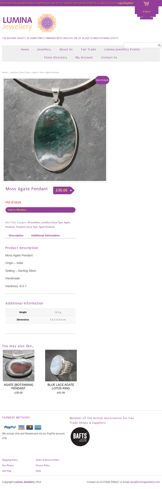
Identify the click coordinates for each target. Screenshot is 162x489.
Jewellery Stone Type (20, 72)
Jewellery (44, 49)
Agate (35, 72)
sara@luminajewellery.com (145, 482)
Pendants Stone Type (27, 226)
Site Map (6, 470)
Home (25, 49)
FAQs (38, 470)
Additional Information (45, 235)
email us (92, 3)
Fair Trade (88, 49)
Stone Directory (55, 57)
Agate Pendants (47, 226)
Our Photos (8, 465)
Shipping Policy (10, 459)
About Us (66, 49)
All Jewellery (33, 222)
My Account (84, 57)
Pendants (10, 226)
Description (16, 235)
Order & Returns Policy (47, 459)
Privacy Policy (43, 465)
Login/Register (125, 3)
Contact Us (109, 57)
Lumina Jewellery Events (122, 49)
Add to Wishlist (17, 209)
